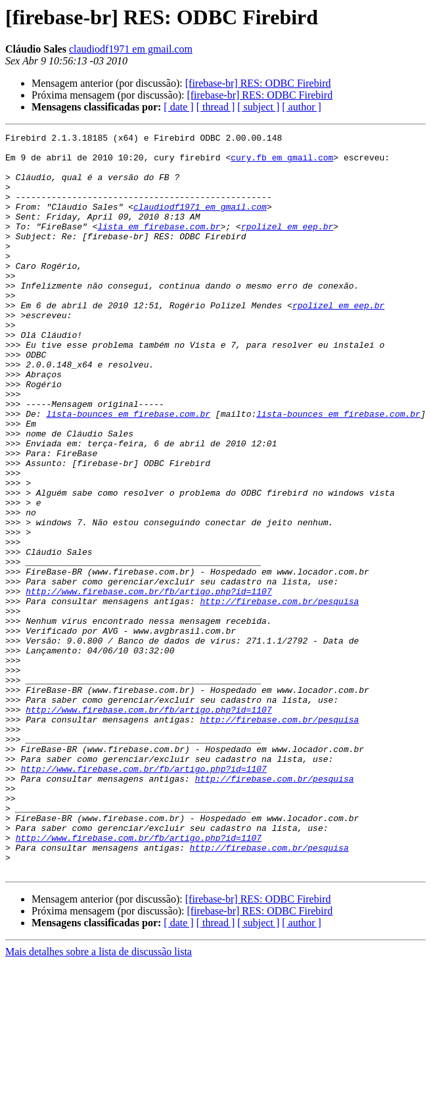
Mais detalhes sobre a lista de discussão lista (98, 1099)
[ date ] (178, 106)
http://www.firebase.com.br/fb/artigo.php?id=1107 (148, 684)
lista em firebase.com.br (158, 246)
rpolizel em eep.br (287, 246)
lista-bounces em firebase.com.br (128, 471)
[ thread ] (215, 106)
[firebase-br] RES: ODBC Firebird (258, 83)
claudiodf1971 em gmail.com (131, 49)
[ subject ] (258, 106)
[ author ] (301, 106)
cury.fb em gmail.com (282, 163)
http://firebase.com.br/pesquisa (279, 695)
